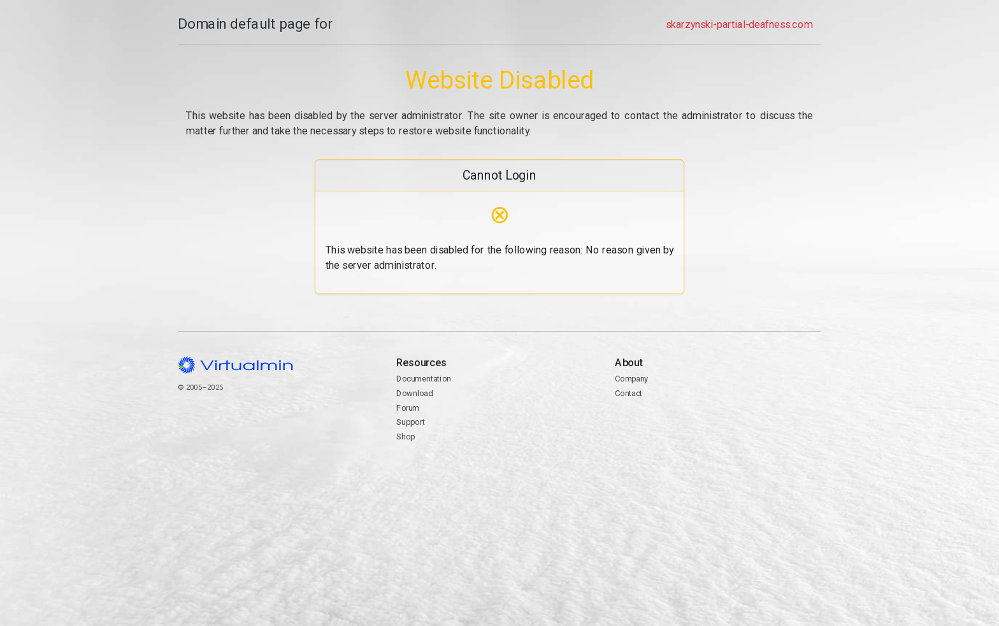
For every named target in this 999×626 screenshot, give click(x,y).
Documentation (423, 378)
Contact (628, 393)
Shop (405, 436)
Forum (407, 408)
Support (410, 422)
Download (414, 393)
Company (632, 378)
